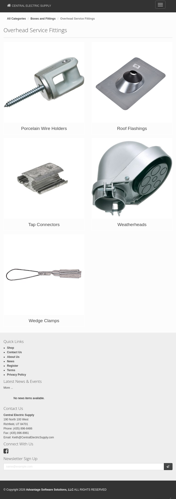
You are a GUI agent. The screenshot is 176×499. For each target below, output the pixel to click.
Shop (10, 347)
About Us (13, 357)
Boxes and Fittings (43, 18)
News (10, 361)
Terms (11, 370)
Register (12, 365)
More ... (8, 387)
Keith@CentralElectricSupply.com (33, 437)
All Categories (16, 18)
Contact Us (14, 352)
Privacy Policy (16, 374)
